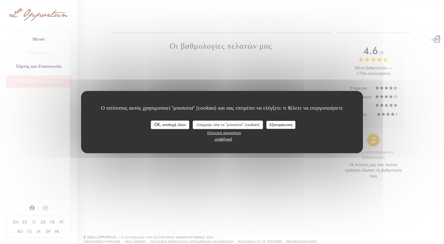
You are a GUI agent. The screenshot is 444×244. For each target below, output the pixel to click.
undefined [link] (223, 138)
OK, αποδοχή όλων (170, 124)
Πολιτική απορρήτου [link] (224, 132)
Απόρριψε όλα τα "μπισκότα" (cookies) (228, 124)
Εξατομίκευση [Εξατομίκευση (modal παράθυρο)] (281, 124)
